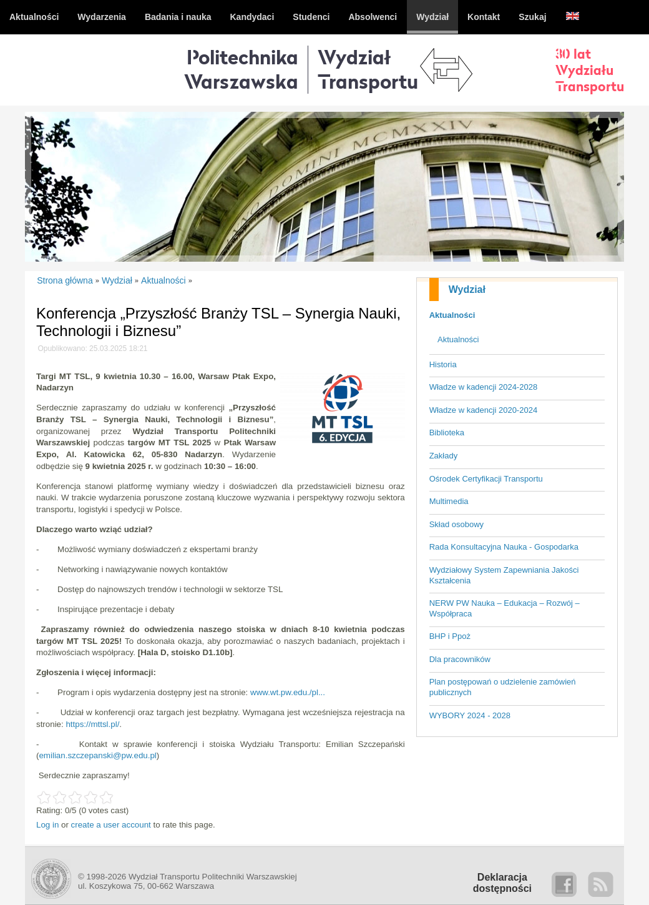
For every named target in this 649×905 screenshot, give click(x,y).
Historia (443, 364)
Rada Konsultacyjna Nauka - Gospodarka (503, 546)
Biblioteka (446, 432)
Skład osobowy (456, 524)
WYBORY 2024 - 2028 (469, 715)
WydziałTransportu (368, 69)
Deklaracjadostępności (502, 883)
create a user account (111, 824)
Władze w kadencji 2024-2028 (483, 387)
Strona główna (65, 280)
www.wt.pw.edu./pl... (287, 692)
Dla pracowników (459, 659)
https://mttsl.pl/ (92, 724)
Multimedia (449, 501)
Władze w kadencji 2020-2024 (483, 410)
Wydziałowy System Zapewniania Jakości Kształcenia (504, 575)
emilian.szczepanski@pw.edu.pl (97, 755)
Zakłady (443, 455)
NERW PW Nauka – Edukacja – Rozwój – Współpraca (504, 608)
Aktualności (452, 315)
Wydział (467, 289)
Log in (47, 824)
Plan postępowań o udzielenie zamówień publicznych (502, 687)
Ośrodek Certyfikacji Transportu (486, 478)
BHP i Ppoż (450, 636)
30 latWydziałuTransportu (589, 70)
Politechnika (241, 69)
